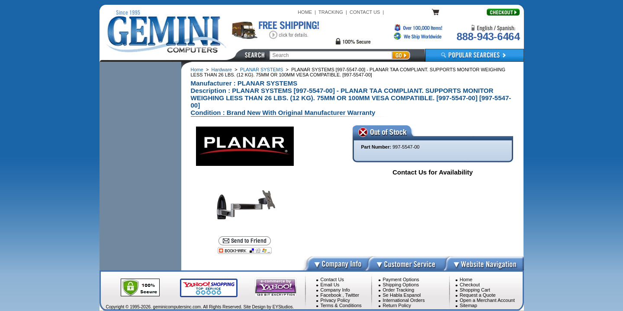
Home (197, 69)
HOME (305, 12)
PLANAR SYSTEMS (261, 69)
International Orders (404, 300)
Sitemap (468, 305)
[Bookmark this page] (244, 250)
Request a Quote (478, 295)
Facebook (331, 295)
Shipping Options (401, 284)
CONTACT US (365, 12)
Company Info (335, 289)
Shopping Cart (475, 289)
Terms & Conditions (341, 305)
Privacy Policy (335, 300)
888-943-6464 (488, 36)
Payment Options (401, 279)
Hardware (222, 69)
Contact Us (332, 279)
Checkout (470, 284)
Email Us (330, 284)
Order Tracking (398, 289)
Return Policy (397, 305)
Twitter (352, 295)
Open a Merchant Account (487, 300)
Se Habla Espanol (402, 295)
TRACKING (330, 12)
